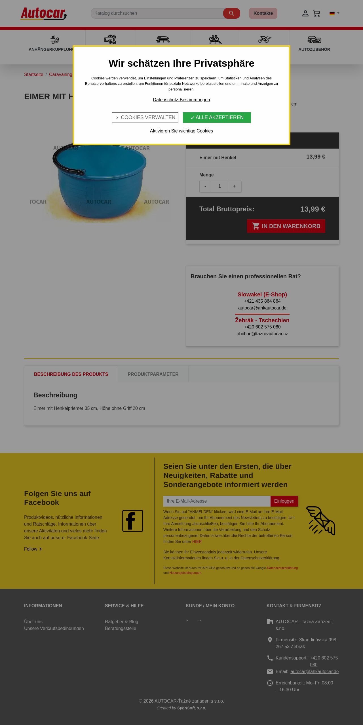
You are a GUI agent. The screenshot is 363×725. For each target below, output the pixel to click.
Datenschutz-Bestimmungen (181, 99)
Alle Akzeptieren (217, 117)
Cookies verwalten (145, 117)
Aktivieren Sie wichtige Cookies (181, 130)
